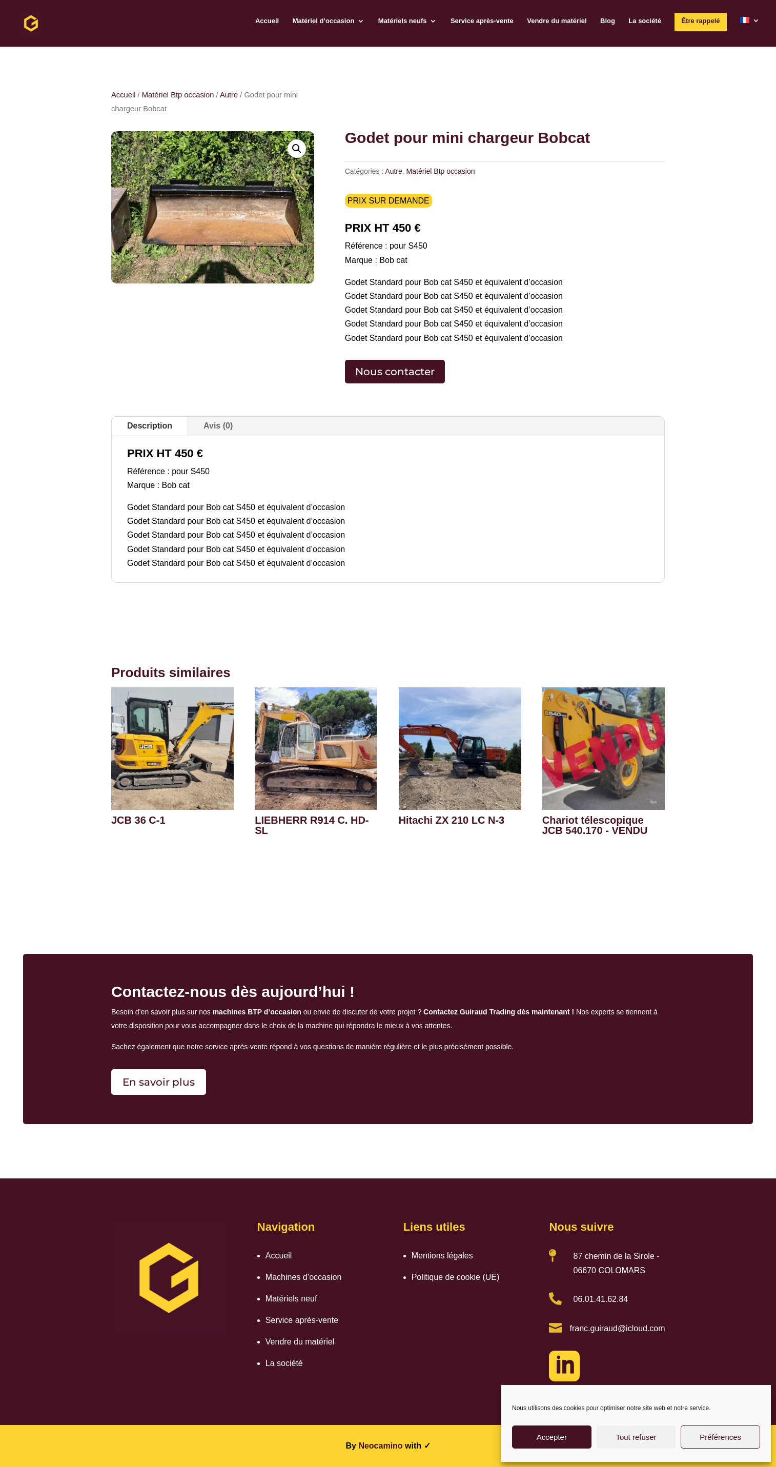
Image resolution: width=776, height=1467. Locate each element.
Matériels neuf (291, 1298)
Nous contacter (395, 371)
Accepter (552, 1437)
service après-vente (236, 1047)
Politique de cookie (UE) (456, 1277)
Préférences (720, 1437)
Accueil (267, 21)
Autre (229, 95)
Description (149, 425)
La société (644, 21)
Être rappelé (700, 21)
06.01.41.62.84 (600, 1299)
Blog (607, 21)
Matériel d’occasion (324, 21)
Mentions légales (442, 1255)
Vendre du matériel (556, 21)
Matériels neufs (402, 21)
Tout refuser (636, 1437)
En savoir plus (158, 1082)
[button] (297, 148)
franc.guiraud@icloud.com (617, 1328)
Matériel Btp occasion (178, 95)
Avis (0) (218, 425)
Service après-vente (482, 21)
